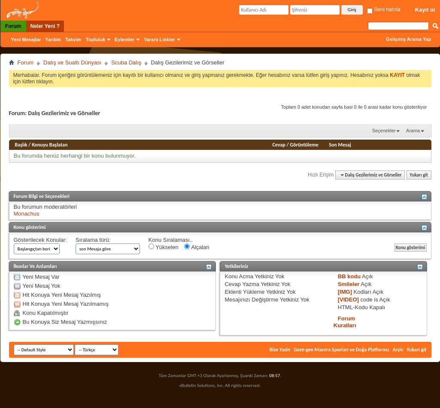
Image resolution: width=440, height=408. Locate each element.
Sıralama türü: (93, 240)
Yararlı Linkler (159, 39)
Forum (13, 26)
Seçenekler (384, 130)
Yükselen (164, 247)
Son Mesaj (340, 145)
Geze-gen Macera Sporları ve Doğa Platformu (341, 350)
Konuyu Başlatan (49, 145)
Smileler (349, 284)
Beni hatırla (383, 9)
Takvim (73, 39)
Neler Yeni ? (45, 26)
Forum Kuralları (345, 322)
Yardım (53, 39)
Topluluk (95, 39)
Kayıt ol (425, 9)
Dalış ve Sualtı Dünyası (72, 62)
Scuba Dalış (126, 62)
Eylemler (124, 39)
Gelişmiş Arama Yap (408, 39)
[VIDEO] (348, 299)
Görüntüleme (304, 145)
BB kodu (349, 276)
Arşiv (397, 350)
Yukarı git (419, 175)
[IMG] (345, 292)
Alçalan (196, 247)
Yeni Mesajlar (26, 39)
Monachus (26, 213)
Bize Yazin (280, 350)
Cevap (279, 145)
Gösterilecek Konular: (40, 240)
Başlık (21, 145)
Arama (413, 130)
